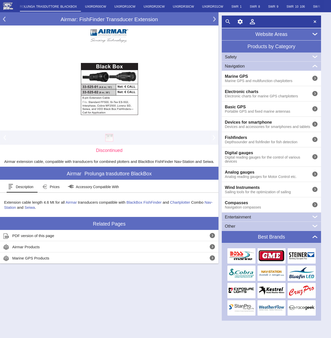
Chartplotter (180, 202)
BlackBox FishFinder (144, 202)
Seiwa (29, 207)
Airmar (71, 202)
